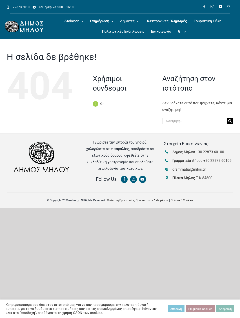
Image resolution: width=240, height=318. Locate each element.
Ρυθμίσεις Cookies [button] (200, 309)
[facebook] (204, 6)
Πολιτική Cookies (182, 200)
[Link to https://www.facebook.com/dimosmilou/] (124, 179)
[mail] (228, 6)
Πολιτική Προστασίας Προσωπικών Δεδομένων (138, 200)
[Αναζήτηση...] (194, 121)
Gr (102, 103)
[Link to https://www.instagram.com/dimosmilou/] (133, 179)
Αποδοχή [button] (176, 309)
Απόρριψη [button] (225, 309)
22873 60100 (22, 7)
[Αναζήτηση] (230, 121)
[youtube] (220, 6)
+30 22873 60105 (217, 160)
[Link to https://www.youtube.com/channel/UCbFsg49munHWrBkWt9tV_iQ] (142, 179)
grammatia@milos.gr (189, 169)
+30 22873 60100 (210, 152)
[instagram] (212, 6)
